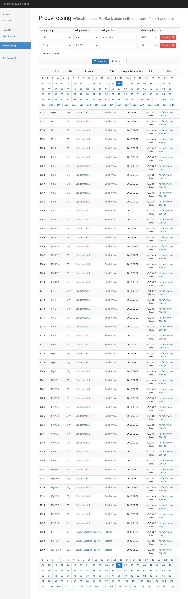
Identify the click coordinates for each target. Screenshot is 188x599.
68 (55, 94)
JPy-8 (53, 362)
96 (100, 99)
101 (133, 99)
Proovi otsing (9, 45)
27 (62, 83)
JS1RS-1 (55, 541)
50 (75, 89)
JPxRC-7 (55, 273)
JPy (52, 291)
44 (170, 83)
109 (59, 105)
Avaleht (6, 14)
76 (106, 94)
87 (43, 99)
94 (87, 99)
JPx (52, 130)
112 (81, 105)
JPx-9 (53, 210)
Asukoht (7, 30)
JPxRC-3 (55, 237)
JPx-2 (53, 148)
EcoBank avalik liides (15, 3)
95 (94, 99)
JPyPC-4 (55, 407)
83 (151, 94)
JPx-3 (53, 157)
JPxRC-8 (55, 282)
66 (43, 94)
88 (49, 99)
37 (125, 83)
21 (159, 78)
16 (127, 78)
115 (104, 105)
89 (55, 99)
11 (95, 78)
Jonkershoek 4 (83, 121)
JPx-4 (53, 166)
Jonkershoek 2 (83, 130)
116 (111, 105)
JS (52, 532)
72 (81, 94)
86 (170, 94)
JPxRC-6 (55, 264)
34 (106, 83)
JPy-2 (53, 309)
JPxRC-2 (55, 228)
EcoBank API (9, 58)
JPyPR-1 (55, 451)
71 (75, 94)
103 (149, 99)
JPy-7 (53, 353)
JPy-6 (53, 344)
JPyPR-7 (55, 505)
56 (113, 89)
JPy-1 (53, 300)
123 (164, 105)
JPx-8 (53, 201)
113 (89, 105)
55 (106, 89)
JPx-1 (53, 139)
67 (49, 94)
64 (163, 89)
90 (62, 99)
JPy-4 (53, 326)
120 (142, 105)
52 (87, 89)
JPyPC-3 (55, 398)
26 (55, 83)
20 (153, 78)
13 (108, 78)
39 (138, 83)
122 (157, 105)
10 (89, 78)
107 (43, 105)
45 (43, 89)
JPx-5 (53, 175)
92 (75, 99)
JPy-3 (53, 317)
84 (157, 94)
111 (74, 105)
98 (113, 99)
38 (132, 83)
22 (165, 78)
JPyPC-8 (55, 442)
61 (144, 89)
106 (171, 99)
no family (163, 112)
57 (119, 89)
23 (172, 78)
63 (157, 89)
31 (87, 83)
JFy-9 (53, 112)
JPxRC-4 (55, 246)
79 (125, 94)
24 (43, 83)
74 (94, 94)
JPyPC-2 (55, 389)
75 (100, 94)
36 (119, 83)
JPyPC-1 (55, 380)
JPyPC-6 (55, 425)
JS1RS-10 (56, 550)
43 (163, 83)
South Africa (111, 112)
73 (87, 94)
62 (151, 89)
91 (68, 99)
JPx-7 (53, 193)
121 (149, 105)
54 (100, 89)
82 (144, 94)
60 (138, 89)
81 (138, 94)
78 (119, 94)
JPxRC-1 (55, 219)
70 (68, 94)
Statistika (7, 20)
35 (113, 83)
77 (113, 94)
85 (163, 94)
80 (132, 94)
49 (68, 89)
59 (132, 89)
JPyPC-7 (55, 434)
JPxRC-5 (55, 255)
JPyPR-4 (55, 478)
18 (140, 78)
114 (96, 105)
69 (62, 94)
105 (164, 99)
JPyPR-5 (55, 487)
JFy (68, 112)
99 (119, 99)
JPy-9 (53, 371)
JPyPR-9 (55, 523)
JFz (52, 121)
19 (146, 78)
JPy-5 (53, 335)
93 (81, 99)
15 (121, 78)
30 (81, 83)
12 (102, 78)
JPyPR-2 (55, 460)
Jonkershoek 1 (83, 112)
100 (126, 99)
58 (125, 89)
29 (75, 83)
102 (141, 99)
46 (49, 89)
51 (81, 89)
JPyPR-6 (55, 496)
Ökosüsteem (9, 36)
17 (133, 78)
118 (127, 105)
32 (94, 83)
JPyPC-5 (55, 416)
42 (157, 83)
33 (100, 83)
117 (119, 105)
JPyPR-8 (55, 514)
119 (134, 105)
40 (144, 83)
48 (62, 89)
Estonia (108, 532)
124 (172, 105)
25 (49, 83)
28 (68, 83)
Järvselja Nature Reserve (88, 532)
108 (51, 105)
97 (106, 99)
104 (156, 99)
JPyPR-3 (55, 469)
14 (114, 78)
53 (94, 89)
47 (55, 89)
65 (170, 89)
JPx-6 (53, 184)
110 (66, 105)
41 (151, 83)
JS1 (69, 541)
